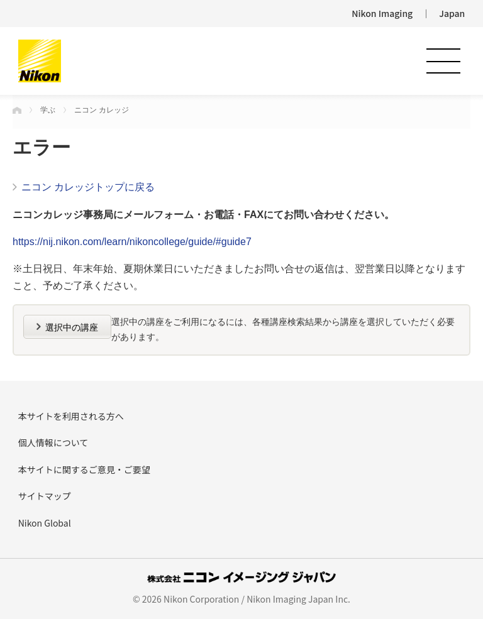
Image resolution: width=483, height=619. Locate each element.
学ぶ (47, 110)
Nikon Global (44, 523)
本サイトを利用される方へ (71, 416)
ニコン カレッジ (101, 110)
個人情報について (53, 442)
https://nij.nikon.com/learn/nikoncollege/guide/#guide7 (132, 241)
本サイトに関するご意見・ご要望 (84, 469)
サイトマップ (44, 496)
